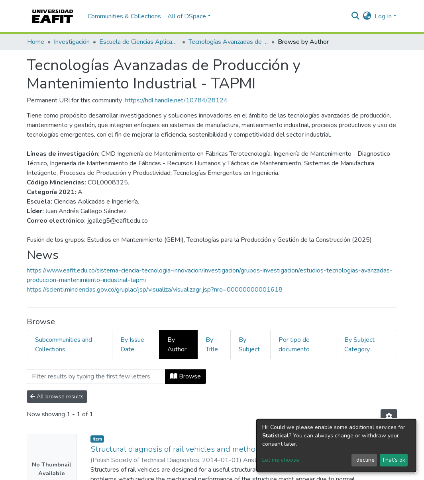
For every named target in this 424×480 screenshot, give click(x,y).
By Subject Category (359, 344)
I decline (364, 460)
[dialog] (336, 445)
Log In (383, 16)
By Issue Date (132, 344)
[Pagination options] (389, 416)
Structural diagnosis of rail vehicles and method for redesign (197, 449)
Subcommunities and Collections (63, 344)
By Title (212, 344)
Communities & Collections (124, 16)
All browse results (57, 396)
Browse (185, 376)
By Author (176, 344)
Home (35, 41)
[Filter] (96, 376)
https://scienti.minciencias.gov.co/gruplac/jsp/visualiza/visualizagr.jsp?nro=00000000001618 (155, 289)
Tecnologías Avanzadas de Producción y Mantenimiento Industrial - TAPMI (228, 41)
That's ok (393, 460)
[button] (367, 16)
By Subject (249, 344)
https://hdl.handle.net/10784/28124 (176, 100)
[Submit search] (356, 16)
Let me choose (280, 460)
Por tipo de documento (294, 344)
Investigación (72, 41)
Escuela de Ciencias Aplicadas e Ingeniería (139, 41)
